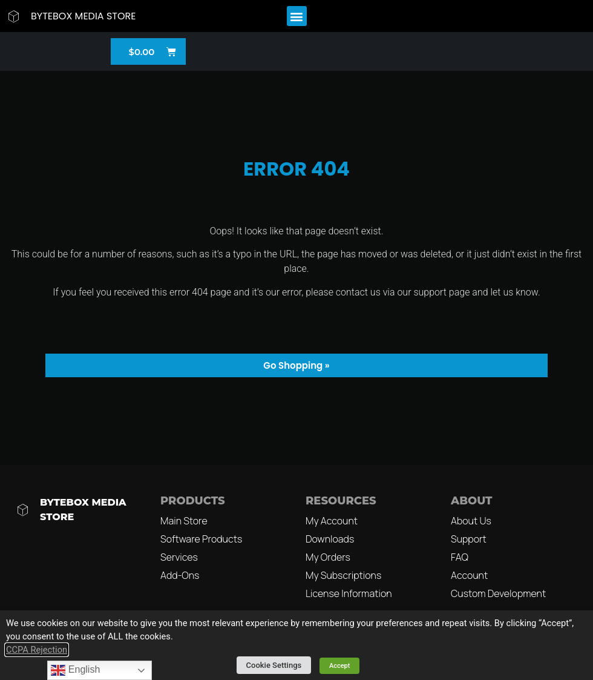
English (75, 670)
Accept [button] (339, 666)
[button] (297, 16)
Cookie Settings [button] (274, 665)
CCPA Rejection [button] (36, 649)
